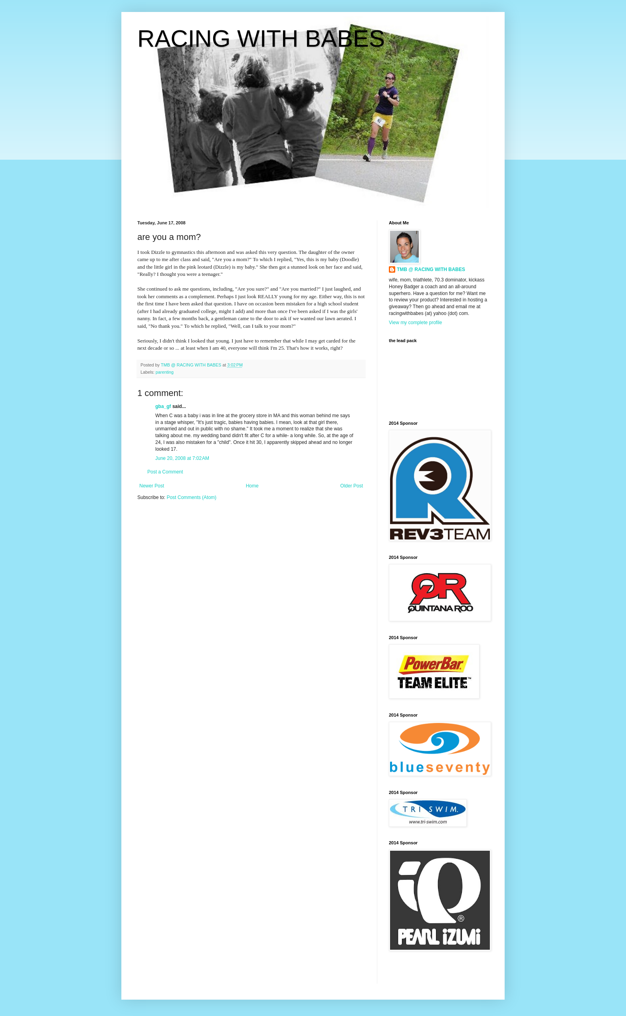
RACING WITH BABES (261, 38)
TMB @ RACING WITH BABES (431, 269)
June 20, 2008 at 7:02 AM (182, 458)
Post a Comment (165, 472)
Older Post (351, 486)
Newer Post (151, 486)
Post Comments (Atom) (191, 497)
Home (252, 486)
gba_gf (163, 406)
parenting (165, 372)
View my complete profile (415, 322)
